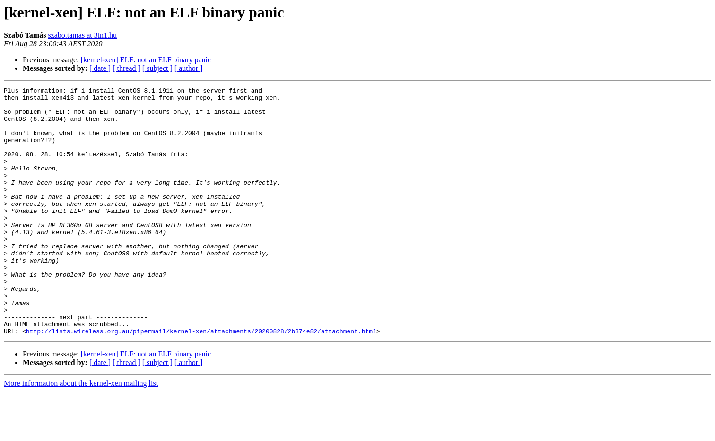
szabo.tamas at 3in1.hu (82, 35)
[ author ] (188, 68)
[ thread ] (126, 68)
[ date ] (100, 68)
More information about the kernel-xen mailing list (81, 433)
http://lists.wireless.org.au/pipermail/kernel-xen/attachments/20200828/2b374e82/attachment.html (201, 380)
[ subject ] (157, 68)
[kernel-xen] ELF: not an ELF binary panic (146, 60)
